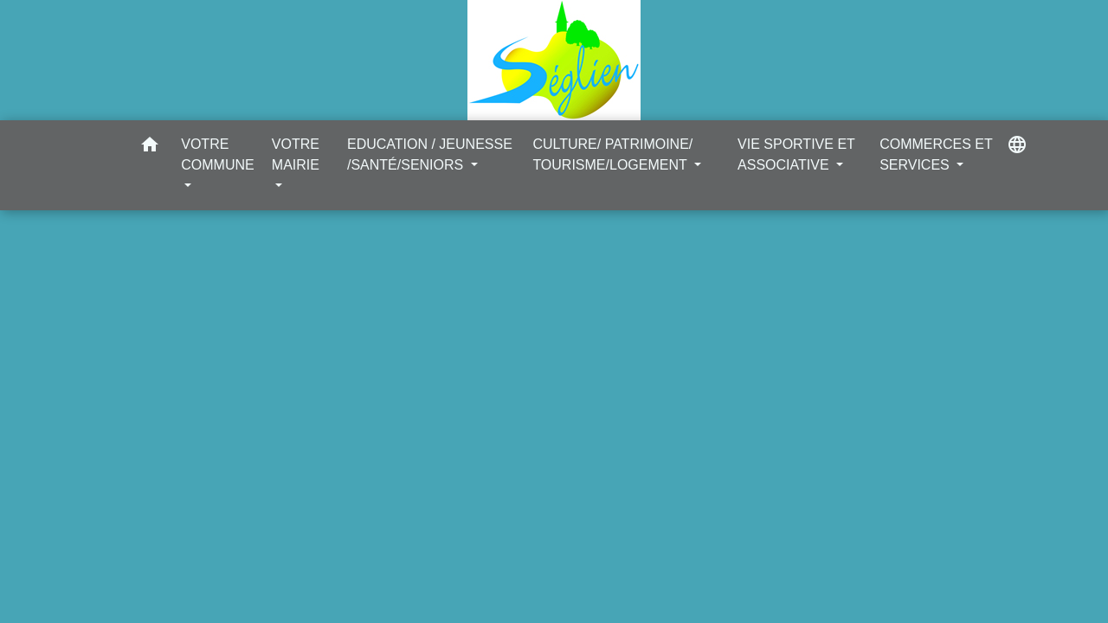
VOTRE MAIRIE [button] (295, 154)
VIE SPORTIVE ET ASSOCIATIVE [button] (796, 154)
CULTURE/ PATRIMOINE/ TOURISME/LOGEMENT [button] (612, 154)
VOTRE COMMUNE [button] (217, 154)
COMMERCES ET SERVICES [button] (935, 154)
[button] (150, 147)
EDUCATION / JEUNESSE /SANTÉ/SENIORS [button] (429, 154)
